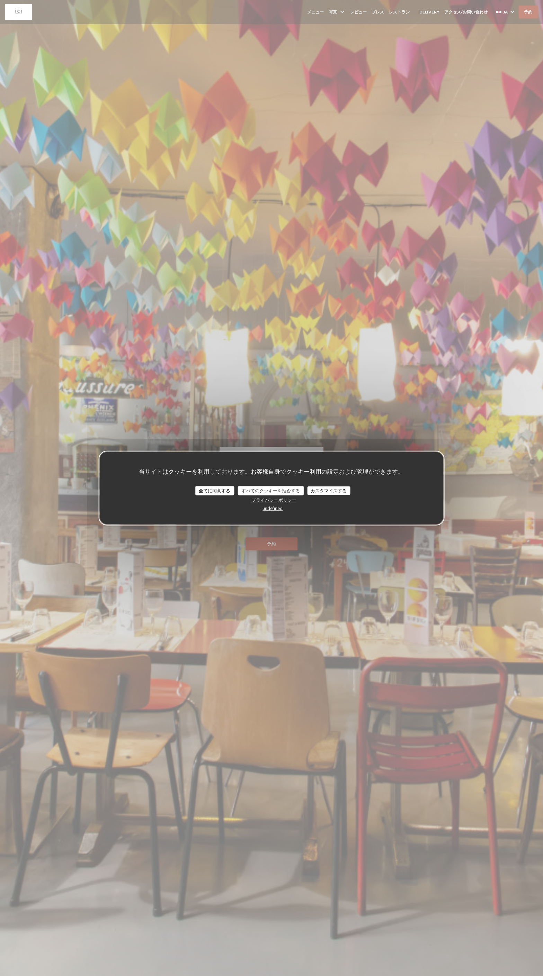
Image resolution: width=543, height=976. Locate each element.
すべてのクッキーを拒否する (270, 490)
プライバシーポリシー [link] (273, 500)
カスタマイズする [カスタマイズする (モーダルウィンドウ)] (329, 490)
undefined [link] (272, 508)
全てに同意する (214, 490)
